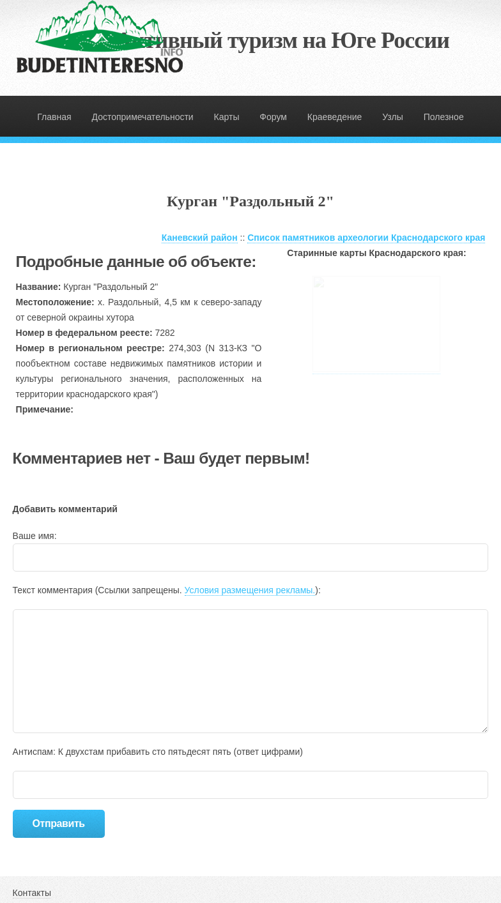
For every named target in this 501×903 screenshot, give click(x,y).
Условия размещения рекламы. (250, 590)
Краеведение (334, 117)
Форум (273, 117)
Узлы (392, 117)
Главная (54, 117)
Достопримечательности (143, 117)
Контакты (32, 893)
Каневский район (200, 237)
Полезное (444, 117)
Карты (227, 117)
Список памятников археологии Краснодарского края (366, 237)
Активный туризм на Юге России (282, 40)
